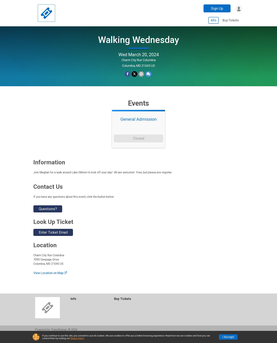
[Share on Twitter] (134, 78)
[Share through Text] (148, 78)
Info (213, 20)
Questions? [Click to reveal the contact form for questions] (48, 216)
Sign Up (216, 8)
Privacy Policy (77, 338)
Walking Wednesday (138, 43)
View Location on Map (50, 280)
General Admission (138, 126)
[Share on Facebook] (128, 78)
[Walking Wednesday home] (46, 13)
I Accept (228, 337)
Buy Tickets (231, 20)
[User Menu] (238, 8)
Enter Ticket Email (53, 240)
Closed (138, 145)
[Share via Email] (141, 78)
